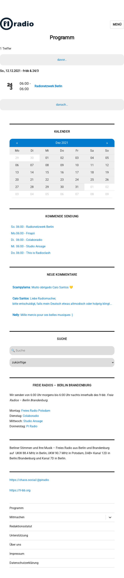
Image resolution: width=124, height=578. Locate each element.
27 (17, 187)
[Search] (62, 350)
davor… (62, 59)
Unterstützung (19, 535)
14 (32, 172)
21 (32, 179)
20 (17, 179)
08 (47, 165)
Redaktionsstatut (21, 526)
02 (62, 158)
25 (92, 179)
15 (47, 172)
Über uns (15, 544)
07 (32, 165)
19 (107, 172)
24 (77, 179)
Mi (47, 150)
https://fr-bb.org (20, 490)
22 (47, 179)
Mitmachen (17, 517)
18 (92, 172)
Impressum (17, 553)
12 (107, 165)
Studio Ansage (33, 421)
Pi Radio (31, 426)
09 (62, 165)
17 (77, 172)
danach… (62, 104)
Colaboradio (31, 416)
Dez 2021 (62, 143)
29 (17, 158)
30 (32, 158)
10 (77, 165)
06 (17, 165)
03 (77, 158)
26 (107, 179)
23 (62, 179)
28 (32, 187)
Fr (77, 150)
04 (92, 158)
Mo (17, 150)
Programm (17, 508)
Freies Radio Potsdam (35, 410)
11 (92, 165)
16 (62, 172)
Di (32, 150)
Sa (92, 150)
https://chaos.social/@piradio (29, 480)
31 (77, 187)
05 (107, 158)
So (107, 150)
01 (47, 158)
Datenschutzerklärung (24, 563)
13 (17, 172)
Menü (117, 24)
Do (62, 150)
